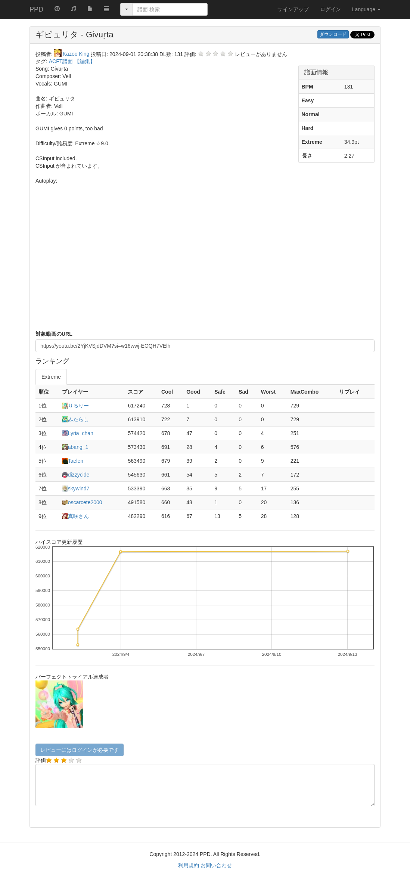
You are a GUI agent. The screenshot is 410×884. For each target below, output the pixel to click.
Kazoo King (72, 54)
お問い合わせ (216, 865)
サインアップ (293, 9)
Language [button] (366, 9)
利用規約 (188, 865)
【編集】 (84, 61)
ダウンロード (333, 34)
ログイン (330, 9)
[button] (106, 8)
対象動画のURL (53, 334)
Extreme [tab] (51, 377)
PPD (36, 9)
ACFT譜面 (61, 61)
